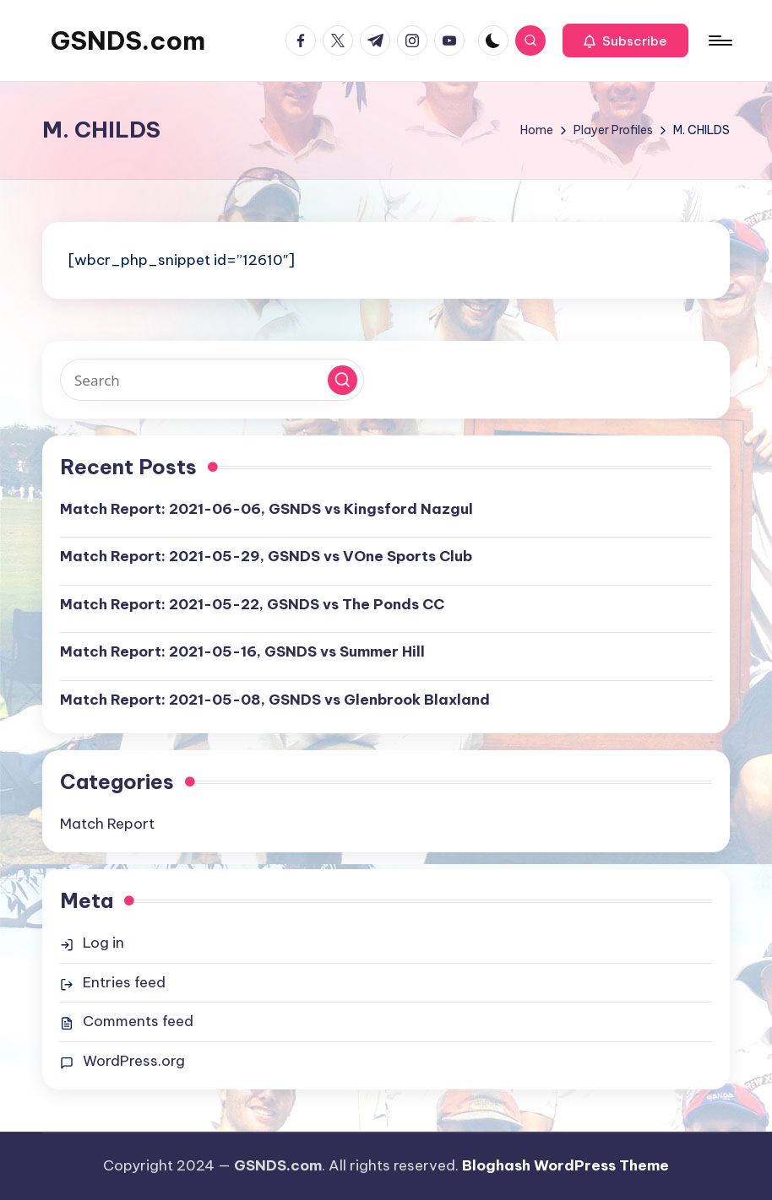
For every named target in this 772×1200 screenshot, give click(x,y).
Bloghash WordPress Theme (565, 1165)
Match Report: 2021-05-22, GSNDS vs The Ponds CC (252, 604)
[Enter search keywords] (212, 380)
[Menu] (719, 40)
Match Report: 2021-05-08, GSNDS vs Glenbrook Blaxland (275, 699)
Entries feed (124, 982)
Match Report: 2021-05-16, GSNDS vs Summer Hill (242, 651)
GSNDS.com (128, 40)
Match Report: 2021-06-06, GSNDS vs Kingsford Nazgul (266, 509)
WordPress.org (134, 1060)
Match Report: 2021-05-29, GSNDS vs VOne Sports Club (266, 556)
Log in (103, 942)
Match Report (107, 823)
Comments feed (138, 1021)
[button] (625, 40)
